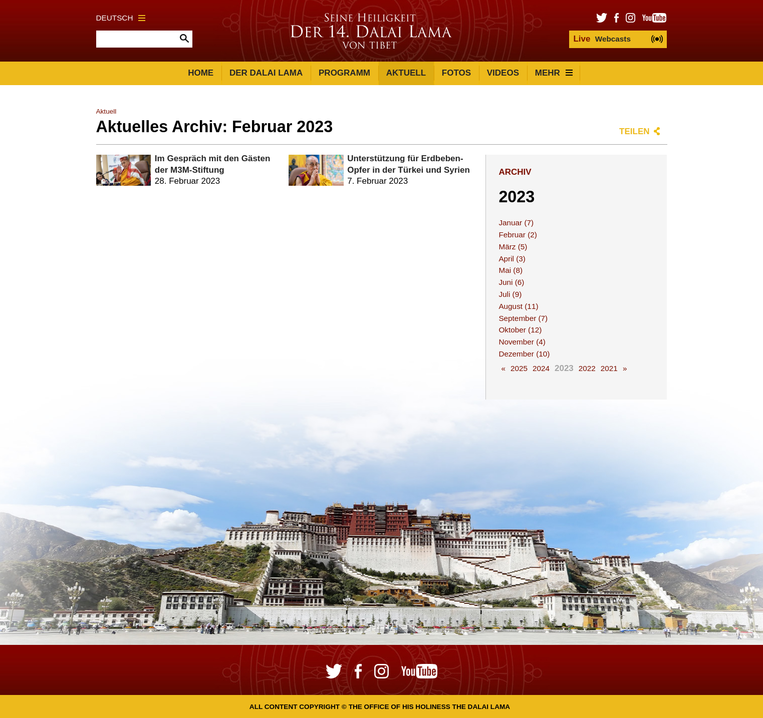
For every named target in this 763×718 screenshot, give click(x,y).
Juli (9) (510, 294)
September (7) (523, 318)
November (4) (522, 341)
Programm (344, 73)
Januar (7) (516, 222)
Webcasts (601, 39)
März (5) (512, 246)
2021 (609, 368)
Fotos (456, 73)
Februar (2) (517, 234)
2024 (541, 368)
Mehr (554, 73)
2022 (587, 368)
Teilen (634, 131)
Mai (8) (510, 270)
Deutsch (121, 18)
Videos (503, 73)
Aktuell (406, 73)
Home (200, 73)
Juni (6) (511, 282)
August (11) (518, 306)
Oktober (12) (520, 329)
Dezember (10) (524, 353)
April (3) (512, 258)
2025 (519, 368)
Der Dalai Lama (266, 73)
